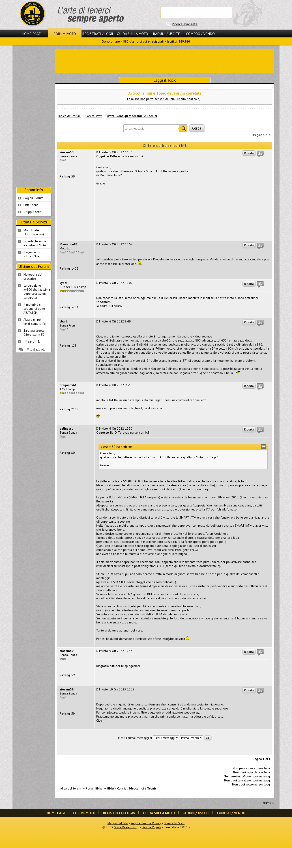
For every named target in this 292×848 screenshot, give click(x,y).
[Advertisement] (164, 60)
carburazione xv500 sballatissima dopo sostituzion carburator (37, 291)
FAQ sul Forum (33, 198)
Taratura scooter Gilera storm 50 (35, 333)
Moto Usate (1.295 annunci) (34, 232)
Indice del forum (69, 116)
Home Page (31, 33)
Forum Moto (65, 33)
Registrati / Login (98, 33)
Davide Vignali (151, 827)
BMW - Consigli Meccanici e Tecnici (132, 116)
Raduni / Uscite (166, 33)
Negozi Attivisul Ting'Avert (33, 254)
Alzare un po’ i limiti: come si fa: (34, 322)
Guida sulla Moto (132, 33)
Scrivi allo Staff (174, 823)
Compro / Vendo (200, 33)
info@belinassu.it (173, 639)
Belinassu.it (103, 501)
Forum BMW (94, 116)
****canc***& (32, 342)
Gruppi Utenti (32, 212)
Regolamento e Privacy (146, 823)
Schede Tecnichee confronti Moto (35, 243)
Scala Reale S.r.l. (125, 827)
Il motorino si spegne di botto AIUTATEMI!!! (34, 309)
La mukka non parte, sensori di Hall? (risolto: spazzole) (163, 99)
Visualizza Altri (37, 349)
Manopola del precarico (33, 277)
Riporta (249, 153)
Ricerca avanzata (185, 24)
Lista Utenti (31, 205)
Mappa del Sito (117, 823)
